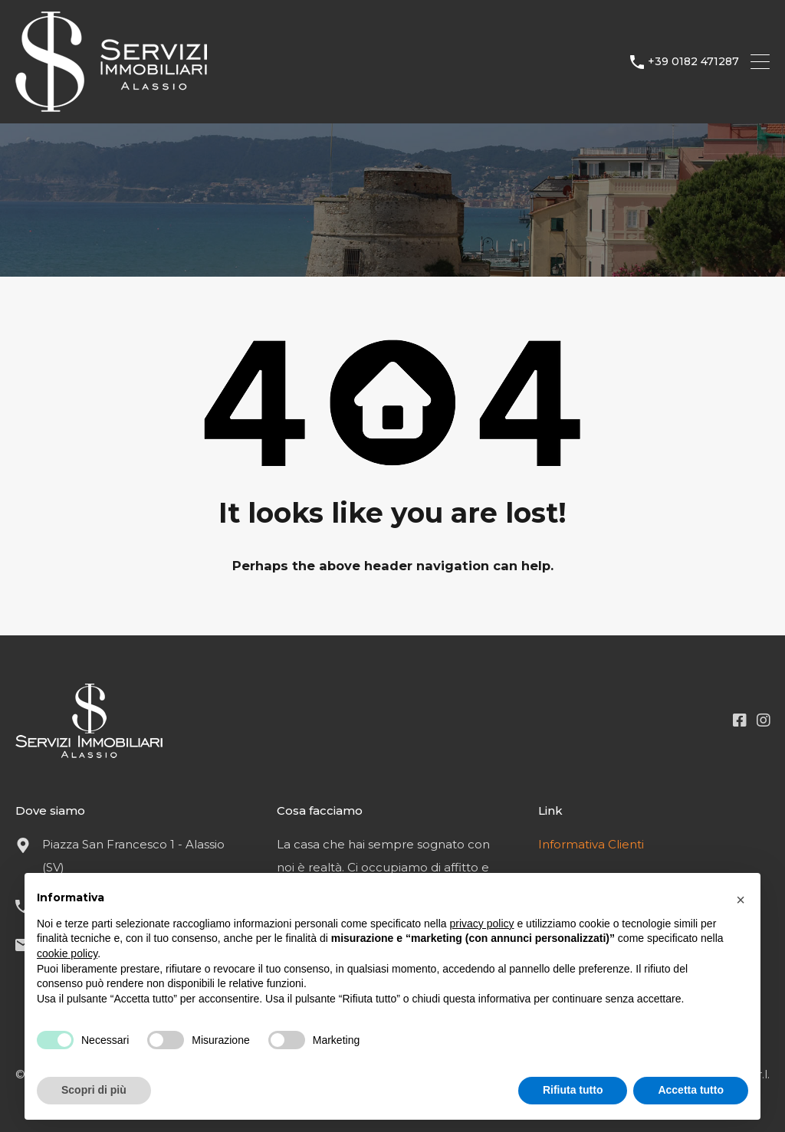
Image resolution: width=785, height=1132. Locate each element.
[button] (740, 897)
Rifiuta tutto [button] (573, 1090)
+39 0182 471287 (693, 61)
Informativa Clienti (591, 844)
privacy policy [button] (482, 923)
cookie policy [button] (67, 953)
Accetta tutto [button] (691, 1090)
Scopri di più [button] (93, 1090)
